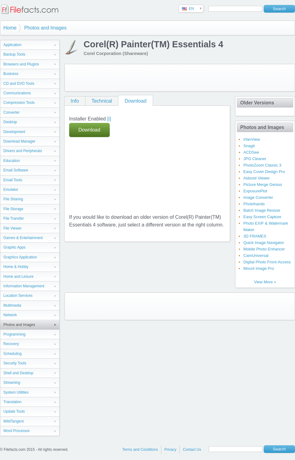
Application (12, 45)
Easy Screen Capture (262, 216)
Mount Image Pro (258, 268)
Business (10, 74)
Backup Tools (14, 54)
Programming (14, 334)
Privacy (170, 449)
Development (14, 132)
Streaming (11, 382)
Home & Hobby (15, 267)
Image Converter (258, 197)
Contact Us (192, 449)
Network (10, 315)
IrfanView (251, 139)
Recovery (11, 344)
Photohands (254, 204)
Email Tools (12, 180)
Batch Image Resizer (262, 210)
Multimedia (12, 305)
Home (10, 27)
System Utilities (16, 392)
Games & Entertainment (23, 238)
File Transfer (13, 218)
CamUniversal (256, 255)
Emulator (10, 189)
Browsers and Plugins (21, 64)
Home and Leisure (18, 276)
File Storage (13, 209)
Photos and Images (45, 27)
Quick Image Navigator (263, 242)
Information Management (23, 286)
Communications (17, 93)
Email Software (15, 170)
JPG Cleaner (254, 158)
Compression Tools (19, 102)
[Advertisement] (108, 76)
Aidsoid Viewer (256, 178)
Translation (12, 402)
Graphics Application (20, 257)
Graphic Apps (14, 247)
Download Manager (19, 141)
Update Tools (14, 411)
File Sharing (13, 199)
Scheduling (12, 354)
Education (11, 161)
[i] (109, 118)
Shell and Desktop (18, 373)
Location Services (18, 295)
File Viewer (12, 228)
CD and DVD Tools (18, 83)
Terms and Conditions (140, 449)
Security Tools (14, 363)
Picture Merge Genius (262, 184)
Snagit (249, 146)
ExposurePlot (255, 191)
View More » (265, 282)
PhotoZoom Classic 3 (262, 165)
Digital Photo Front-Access (267, 262)
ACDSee (251, 152)
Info (75, 101)
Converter (11, 112)
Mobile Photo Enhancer (264, 249)
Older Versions (257, 102)
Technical (102, 101)
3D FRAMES (254, 236)
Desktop (10, 122)
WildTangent (13, 421)
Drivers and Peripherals (22, 151)
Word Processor (16, 431)
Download (135, 101)
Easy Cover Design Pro (264, 171)
